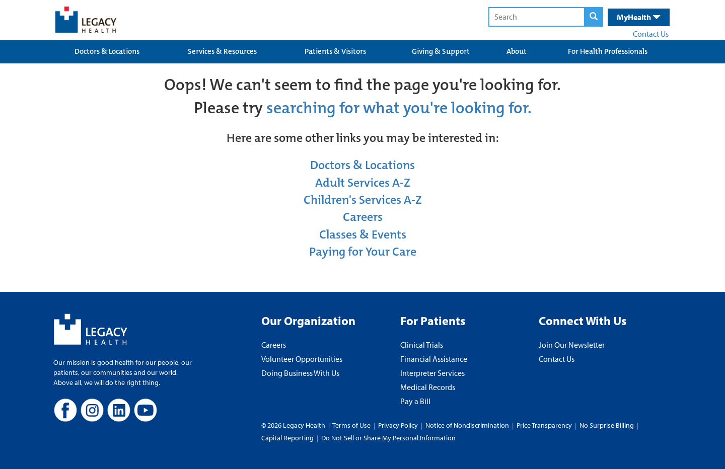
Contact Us (651, 34)
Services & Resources (222, 51)
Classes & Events (362, 234)
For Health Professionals (607, 51)
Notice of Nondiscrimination (467, 425)
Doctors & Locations (107, 51)
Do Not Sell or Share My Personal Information (388, 437)
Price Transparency (544, 425)
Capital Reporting (287, 437)
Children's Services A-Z (363, 200)
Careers (363, 217)
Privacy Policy (398, 425)
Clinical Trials (421, 345)
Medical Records (427, 387)
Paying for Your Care (362, 252)
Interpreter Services (432, 373)
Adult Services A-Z (362, 183)
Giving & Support (441, 51)
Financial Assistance (433, 359)
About (516, 51)
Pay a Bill (415, 401)
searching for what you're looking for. (399, 108)
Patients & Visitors (335, 51)
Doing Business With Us (300, 373)
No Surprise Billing (606, 425)
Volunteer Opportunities (301, 359)
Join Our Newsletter (572, 345)
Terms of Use (352, 425)
